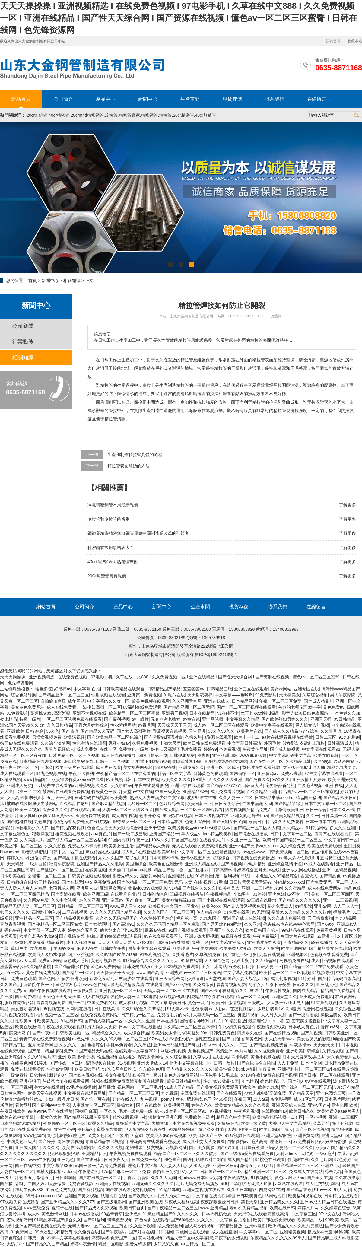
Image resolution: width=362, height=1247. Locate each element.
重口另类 (19, 948)
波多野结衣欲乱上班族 (304, 743)
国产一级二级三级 (130, 833)
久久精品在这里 (74, 803)
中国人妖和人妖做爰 (47, 1183)
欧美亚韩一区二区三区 (21, 845)
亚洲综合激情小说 (285, 863)
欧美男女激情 (164, 1032)
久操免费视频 (144, 743)
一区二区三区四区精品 (28, 894)
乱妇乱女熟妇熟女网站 (226, 761)
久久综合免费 (292, 845)
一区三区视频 (19, 1087)
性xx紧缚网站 (123, 725)
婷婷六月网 (308, 1207)
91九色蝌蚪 (349, 737)
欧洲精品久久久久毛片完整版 (295, 1225)
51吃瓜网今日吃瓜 (119, 1069)
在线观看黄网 (76, 1081)
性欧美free (25, 1020)
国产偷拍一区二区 (142, 900)
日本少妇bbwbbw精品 (20, 1123)
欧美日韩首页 (132, 1207)
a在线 (274, 870)
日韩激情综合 (155, 894)
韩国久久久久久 (15, 912)
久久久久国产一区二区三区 (168, 912)
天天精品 (15, 863)
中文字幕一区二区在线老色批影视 (208, 851)
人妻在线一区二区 (17, 1171)
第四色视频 (342, 1123)
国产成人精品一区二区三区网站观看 (189, 809)
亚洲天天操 (321, 719)
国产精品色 (330, 876)
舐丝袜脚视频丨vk (129, 1117)
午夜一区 (140, 839)
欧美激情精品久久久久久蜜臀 (242, 1105)
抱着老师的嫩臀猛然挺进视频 (114, 936)
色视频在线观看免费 (329, 954)
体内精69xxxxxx (289, 882)
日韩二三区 (325, 737)
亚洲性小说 (64, 1129)
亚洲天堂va (332, 1135)
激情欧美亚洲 (290, 809)
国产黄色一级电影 (240, 954)
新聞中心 (147, 99)
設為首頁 (333, 41)
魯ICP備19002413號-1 (216, 654)
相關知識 (71, 280)
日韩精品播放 (229, 1225)
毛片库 (49, 1057)
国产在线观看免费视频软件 (131, 1189)
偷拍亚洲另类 (165, 1171)
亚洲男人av (87, 888)
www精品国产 (36, 779)
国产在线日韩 (89, 1159)
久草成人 (201, 1057)
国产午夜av (43, 1032)
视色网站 (125, 1087)
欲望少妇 (61, 821)
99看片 (199, 779)
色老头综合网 (197, 821)
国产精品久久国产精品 (47, 1244)
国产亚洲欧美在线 (145, 1201)
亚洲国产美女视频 (81, 1195)
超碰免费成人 (280, 906)
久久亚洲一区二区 (243, 839)
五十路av (15, 972)
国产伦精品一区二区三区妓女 (55, 924)
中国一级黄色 (167, 791)
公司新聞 (23, 326)
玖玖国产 (350, 1165)
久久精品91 (266, 960)
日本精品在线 (170, 821)
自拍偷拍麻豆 (53, 701)
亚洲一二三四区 (343, 1117)
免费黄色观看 (23, 978)
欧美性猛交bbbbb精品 (235, 1069)
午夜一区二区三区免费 (280, 701)
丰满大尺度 (170, 743)
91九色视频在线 (51, 773)
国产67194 (227, 1147)
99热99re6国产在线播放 (50, 1111)
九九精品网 (345, 918)
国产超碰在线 (19, 821)
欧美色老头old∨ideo (38, 936)
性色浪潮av (201, 1008)
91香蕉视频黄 (324, 1002)
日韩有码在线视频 (91, 797)
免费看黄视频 (328, 930)
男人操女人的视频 (312, 725)
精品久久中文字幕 (233, 1117)
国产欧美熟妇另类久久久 (285, 719)
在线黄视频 (95, 870)
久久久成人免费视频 (286, 918)
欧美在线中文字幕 (17, 1117)
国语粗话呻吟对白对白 (201, 1020)
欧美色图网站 (293, 948)
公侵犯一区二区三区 (47, 876)
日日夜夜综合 (227, 803)
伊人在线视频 (95, 996)
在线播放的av (274, 1111)
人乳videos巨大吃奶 (294, 1153)
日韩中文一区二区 (66, 851)
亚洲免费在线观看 (93, 815)
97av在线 (158, 1038)
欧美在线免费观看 (324, 845)
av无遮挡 (260, 912)
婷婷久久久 (201, 1105)
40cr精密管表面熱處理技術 (112, 561)
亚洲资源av (267, 773)
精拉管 (186, 359)
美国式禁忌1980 (187, 761)
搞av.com (211, 1044)
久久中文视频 (63, 900)
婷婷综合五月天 (252, 870)
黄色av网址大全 (290, 1177)
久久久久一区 (72, 1044)
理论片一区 (280, 1141)
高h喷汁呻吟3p (46, 912)
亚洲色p (132, 1213)
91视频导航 (323, 972)
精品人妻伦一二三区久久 (290, 1147)
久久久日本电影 (241, 1189)
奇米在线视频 (70, 1141)
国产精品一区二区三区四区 (133, 1093)
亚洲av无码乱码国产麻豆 (176, 1044)
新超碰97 (58, 1075)
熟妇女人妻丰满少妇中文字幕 (157, 797)
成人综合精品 (136, 1032)
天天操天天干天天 (174, 725)
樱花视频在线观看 (72, 833)
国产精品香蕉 (299, 1189)
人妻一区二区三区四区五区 (127, 809)
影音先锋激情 (138, 1244)
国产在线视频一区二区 (100, 1177)
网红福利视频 (173, 1051)
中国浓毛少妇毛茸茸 (219, 1075)
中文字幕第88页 (58, 1165)
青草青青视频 (12, 924)
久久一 (312, 815)
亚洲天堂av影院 (276, 1135)
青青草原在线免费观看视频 (44, 1038)
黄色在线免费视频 (43, 972)
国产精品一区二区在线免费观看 (313, 966)
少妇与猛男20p (193, 1032)
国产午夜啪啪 (113, 1232)
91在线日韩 (71, 1020)
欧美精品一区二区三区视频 (284, 972)
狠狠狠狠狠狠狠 (64, 1153)
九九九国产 (210, 918)
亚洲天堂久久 (284, 996)
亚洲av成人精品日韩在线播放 (327, 1201)
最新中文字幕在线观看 (149, 948)
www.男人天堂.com (128, 906)
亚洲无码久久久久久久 (153, 1183)
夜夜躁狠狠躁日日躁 (220, 1201)
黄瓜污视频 (248, 1014)
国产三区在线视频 (312, 1129)
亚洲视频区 (297, 954)
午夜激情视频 (236, 1177)
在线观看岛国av (85, 809)
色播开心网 (149, 815)
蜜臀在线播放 (109, 1129)
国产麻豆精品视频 (108, 803)
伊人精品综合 (209, 912)
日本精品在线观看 (341, 1195)
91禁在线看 (191, 960)
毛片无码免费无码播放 (197, 1183)
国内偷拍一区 (242, 773)
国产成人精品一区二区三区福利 (76, 839)
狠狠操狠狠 (42, 833)
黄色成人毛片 (76, 960)
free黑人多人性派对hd (297, 857)
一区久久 (108, 1111)
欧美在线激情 (27, 1026)
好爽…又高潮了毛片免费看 (176, 749)
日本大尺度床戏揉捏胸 (303, 1057)
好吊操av (62, 689)
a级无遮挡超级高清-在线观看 (135, 984)
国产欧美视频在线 (86, 1075)
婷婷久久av (17, 857)
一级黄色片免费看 (28, 942)
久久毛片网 (321, 1159)
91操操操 (204, 876)
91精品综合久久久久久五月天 (150, 960)
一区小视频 (315, 1117)
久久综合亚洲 (347, 1008)
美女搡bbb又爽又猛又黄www (46, 815)
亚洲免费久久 (191, 767)
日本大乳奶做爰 (216, 1213)
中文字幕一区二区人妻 (45, 930)
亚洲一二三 (252, 888)
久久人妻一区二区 (235, 797)
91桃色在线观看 (270, 1159)
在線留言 (316, 99)
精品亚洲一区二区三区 (265, 1171)
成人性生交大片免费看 (204, 1141)
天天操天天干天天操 (115, 972)
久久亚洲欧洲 (142, 1225)
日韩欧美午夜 (113, 948)
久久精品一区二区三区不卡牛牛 (193, 1026)
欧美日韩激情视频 (228, 1002)
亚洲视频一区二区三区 (120, 990)
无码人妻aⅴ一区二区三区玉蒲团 (98, 1225)
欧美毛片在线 (249, 731)
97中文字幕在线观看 (323, 773)
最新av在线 (155, 930)
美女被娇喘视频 (25, 1008)
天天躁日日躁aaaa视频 (129, 870)
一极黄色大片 (49, 1117)
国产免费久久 (257, 779)
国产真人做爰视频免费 (244, 906)
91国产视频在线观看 (188, 930)
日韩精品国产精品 (164, 689)
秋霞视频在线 (113, 1195)
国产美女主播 (319, 1177)
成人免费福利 (170, 1225)
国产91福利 (94, 1219)
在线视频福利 (242, 1008)
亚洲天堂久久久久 (226, 930)
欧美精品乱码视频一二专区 (277, 1117)
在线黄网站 (345, 996)
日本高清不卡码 (164, 857)
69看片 (256, 990)
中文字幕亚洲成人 (228, 942)
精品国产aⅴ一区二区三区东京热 (308, 791)
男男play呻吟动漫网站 (334, 761)
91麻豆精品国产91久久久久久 (170, 1213)
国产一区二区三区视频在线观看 (246, 707)
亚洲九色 (65, 1159)
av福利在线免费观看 (142, 707)
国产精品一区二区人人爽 (256, 827)
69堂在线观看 (318, 1081)
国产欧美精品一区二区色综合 (114, 737)
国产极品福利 (12, 1183)
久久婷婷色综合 (335, 1207)
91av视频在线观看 (242, 1135)
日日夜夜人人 (116, 1159)
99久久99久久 (221, 731)
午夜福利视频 (246, 1111)
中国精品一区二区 (198, 1244)
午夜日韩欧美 (12, 1111)
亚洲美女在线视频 (112, 1183)
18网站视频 (275, 1195)
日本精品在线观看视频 (40, 761)
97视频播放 (221, 1111)
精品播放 (106, 1087)
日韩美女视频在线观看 (89, 876)
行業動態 (23, 342)
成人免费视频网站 (322, 1183)
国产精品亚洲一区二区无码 (189, 707)
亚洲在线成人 (216, 701)
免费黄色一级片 (133, 749)
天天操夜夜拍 (320, 918)
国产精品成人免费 (153, 845)
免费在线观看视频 (28, 1069)
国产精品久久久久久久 (299, 900)
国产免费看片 (27, 996)
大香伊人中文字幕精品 (289, 1123)
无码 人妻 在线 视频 (193, 882)
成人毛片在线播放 (138, 851)
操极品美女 (330, 1014)
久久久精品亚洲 (261, 791)
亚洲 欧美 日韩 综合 (25, 731)
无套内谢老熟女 (165, 719)
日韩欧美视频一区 (73, 1032)
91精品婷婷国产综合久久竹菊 (197, 1129)
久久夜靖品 (295, 888)
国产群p (295, 1081)
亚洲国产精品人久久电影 (100, 863)
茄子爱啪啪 (136, 857)
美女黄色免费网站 (28, 707)
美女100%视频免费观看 (176, 966)
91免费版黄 (203, 984)
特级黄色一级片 (106, 791)
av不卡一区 (298, 894)
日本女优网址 (97, 924)
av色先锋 (80, 1038)
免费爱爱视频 (80, 1183)
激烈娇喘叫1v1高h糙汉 (278, 1008)
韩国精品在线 (46, 882)
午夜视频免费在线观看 (130, 1153)
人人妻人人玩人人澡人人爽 (185, 1165)
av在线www (254, 851)
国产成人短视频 (285, 749)
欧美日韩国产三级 (205, 1135)
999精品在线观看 (297, 930)
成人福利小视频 (133, 1002)
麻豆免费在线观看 (197, 1093)
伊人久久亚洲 (342, 827)
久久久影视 (55, 845)
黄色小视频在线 (106, 960)
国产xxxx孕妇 (177, 984)
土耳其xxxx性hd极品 (260, 713)
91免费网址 (22, 1232)
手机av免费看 (119, 1044)
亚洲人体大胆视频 (201, 936)
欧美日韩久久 (301, 1111)
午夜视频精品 (218, 894)
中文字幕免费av (100, 882)
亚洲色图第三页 (331, 1093)
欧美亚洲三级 (95, 894)
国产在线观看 (229, 1093)
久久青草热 (330, 731)
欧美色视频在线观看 (151, 701)
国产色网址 (48, 978)
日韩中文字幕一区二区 (291, 833)
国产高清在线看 (66, 894)
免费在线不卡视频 (85, 845)
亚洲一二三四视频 (340, 900)
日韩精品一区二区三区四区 (82, 906)
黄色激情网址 (54, 1213)
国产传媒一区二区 (66, 1063)
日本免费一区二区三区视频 (74, 755)
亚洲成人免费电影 (316, 996)
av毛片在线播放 (81, 1087)
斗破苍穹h (52, 1081)
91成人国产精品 (179, 1087)
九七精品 (249, 1081)
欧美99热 (166, 851)
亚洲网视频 (212, 719)
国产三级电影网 (111, 1201)
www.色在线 (94, 984)
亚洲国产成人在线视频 (244, 918)
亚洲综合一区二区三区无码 (306, 1087)
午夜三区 (242, 1099)
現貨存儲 (232, 99)
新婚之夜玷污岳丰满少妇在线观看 (121, 978)
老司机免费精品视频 (249, 1207)
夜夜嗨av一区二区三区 (64, 1123)
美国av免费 (64, 948)
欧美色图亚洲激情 (166, 863)
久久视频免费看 (269, 1051)
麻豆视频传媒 (172, 996)
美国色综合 (136, 863)
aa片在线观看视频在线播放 (287, 737)
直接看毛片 (182, 954)
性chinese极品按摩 (221, 1081)
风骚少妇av (119, 743)
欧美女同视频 (326, 755)
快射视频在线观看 (108, 695)
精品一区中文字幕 (174, 773)
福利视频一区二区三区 (57, 1014)
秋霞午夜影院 (62, 863)
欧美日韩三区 (199, 803)
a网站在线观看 (289, 1183)
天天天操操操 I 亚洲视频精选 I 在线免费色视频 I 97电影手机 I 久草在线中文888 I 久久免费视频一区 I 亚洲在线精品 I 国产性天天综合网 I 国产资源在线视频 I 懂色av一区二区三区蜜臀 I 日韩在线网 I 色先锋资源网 (178, 18)
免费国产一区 (123, 1238)
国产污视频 (231, 863)
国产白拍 (230, 1038)
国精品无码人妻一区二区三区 (27, 906)
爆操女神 (125, 1105)
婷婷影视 (99, 1238)
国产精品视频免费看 (74, 918)
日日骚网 (164, 1232)
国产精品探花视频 (68, 827)
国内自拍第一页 (152, 755)
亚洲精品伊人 (94, 1153)
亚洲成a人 (330, 1165)
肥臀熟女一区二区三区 (134, 821)
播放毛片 (341, 912)
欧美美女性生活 (119, 845)
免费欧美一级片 (199, 1117)
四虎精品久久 (296, 942)
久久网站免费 (36, 900)
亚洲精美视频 (292, 1232)
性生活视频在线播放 (116, 1057)
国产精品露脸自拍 (71, 966)
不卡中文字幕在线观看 (68, 1238)
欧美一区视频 (27, 809)
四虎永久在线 (249, 1032)
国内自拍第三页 (242, 1129)
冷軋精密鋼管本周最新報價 (112, 505)
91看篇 (220, 882)
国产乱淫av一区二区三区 (59, 870)
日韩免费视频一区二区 (288, 851)
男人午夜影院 (342, 695)
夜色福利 (85, 1129)
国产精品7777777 (223, 785)
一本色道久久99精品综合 (274, 876)
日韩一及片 (224, 1063)
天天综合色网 (217, 960)
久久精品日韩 (298, 761)
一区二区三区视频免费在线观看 (72, 719)
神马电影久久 (235, 990)
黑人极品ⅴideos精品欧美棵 (206, 833)
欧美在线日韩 (282, 1207)
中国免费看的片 (102, 1002)
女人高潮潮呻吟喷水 (26, 797)
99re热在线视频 (177, 815)
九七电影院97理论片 (66, 1135)
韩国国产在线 (184, 839)
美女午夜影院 (117, 1075)
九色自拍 (42, 821)
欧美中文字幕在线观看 (272, 725)
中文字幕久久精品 (242, 719)
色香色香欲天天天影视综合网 (114, 827)
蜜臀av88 (329, 1026)
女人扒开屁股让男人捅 (304, 767)
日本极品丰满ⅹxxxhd (274, 797)
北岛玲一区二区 (142, 803)
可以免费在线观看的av (55, 785)
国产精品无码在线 (96, 1051)
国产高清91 (123, 924)
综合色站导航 (23, 695)
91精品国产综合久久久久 (192, 888)
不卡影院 (239, 1057)
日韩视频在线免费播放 (253, 857)
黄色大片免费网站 (181, 1075)
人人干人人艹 (346, 906)
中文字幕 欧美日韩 (168, 1002)
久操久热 (193, 737)
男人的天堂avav (280, 1038)
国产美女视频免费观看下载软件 (226, 1087)
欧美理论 (181, 948)
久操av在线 (228, 1123)
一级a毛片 (325, 1153)
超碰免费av (66, 1051)
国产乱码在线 (71, 936)
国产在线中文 (27, 1165)
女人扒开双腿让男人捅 (288, 1002)
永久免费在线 (86, 1232)
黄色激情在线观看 (89, 743)
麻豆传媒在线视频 (102, 851)
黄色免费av (334, 707)
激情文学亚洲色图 (165, 1117)
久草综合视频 (315, 695)
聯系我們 (274, 99)
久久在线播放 (347, 1177)
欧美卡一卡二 (246, 737)
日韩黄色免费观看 (210, 773)
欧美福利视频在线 (305, 1195)
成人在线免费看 (61, 707)
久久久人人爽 (163, 1177)
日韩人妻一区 (269, 966)
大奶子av (15, 1244)
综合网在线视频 (317, 1008)
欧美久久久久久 (176, 779)
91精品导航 (169, 1189)
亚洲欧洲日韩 (224, 755)
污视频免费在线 (294, 960)
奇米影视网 (280, 1099)
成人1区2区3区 (308, 1099)
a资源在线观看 (218, 737)
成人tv (34, 1213)
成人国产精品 (240, 1159)
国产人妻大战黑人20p (247, 978)
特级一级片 (29, 719)
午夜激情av (300, 1044)
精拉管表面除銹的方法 (128, 465)
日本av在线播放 (84, 1213)
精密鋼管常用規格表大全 (110, 547)
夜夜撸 (203, 755)
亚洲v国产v (318, 1105)
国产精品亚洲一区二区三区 (63, 695)
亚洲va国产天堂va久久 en (253, 845)
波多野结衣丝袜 (201, 797)
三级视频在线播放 (187, 894)
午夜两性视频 (278, 990)
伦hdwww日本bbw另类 (199, 1177)
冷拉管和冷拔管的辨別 (108, 519)
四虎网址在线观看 (192, 1232)
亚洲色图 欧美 (344, 1105)
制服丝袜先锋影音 (17, 1002)
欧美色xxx (211, 906)
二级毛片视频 (309, 785)
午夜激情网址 (59, 1069)
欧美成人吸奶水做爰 (47, 954)
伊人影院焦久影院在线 (145, 1129)
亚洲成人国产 (27, 1147)
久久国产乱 (10, 984)
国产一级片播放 (303, 1014)
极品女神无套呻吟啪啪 (328, 1232)
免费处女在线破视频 (91, 821)
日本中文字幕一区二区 (325, 803)
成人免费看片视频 (227, 791)
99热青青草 (112, 1213)
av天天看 (28, 960)
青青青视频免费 (231, 984)
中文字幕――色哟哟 (234, 695)
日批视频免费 (182, 755)
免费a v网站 (50, 960)
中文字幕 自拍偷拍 (233, 1219)
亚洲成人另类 (19, 785)
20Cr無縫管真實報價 (106, 575)
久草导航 (321, 1123)
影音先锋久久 (125, 876)
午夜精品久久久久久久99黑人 (278, 1238)
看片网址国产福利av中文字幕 (42, 1105)
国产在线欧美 (148, 1105)
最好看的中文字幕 (132, 1123)
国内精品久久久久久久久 (189, 1069)
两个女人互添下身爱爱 (269, 984)
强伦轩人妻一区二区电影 (133, 996)
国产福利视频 (116, 719)
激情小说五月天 (196, 857)
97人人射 (342, 1189)
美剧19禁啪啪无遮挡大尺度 (247, 1183)
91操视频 (126, 1063)
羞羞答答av (193, 689)
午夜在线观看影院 (151, 785)
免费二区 (200, 942)
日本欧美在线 (12, 876)
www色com (34, 1135)
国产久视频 (311, 1032)
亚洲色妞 (276, 894)
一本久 (46, 767)
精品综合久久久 (107, 1032)
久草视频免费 (208, 954)
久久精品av (293, 827)
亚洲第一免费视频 (144, 695)
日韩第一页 (34, 1238)
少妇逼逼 (195, 978)
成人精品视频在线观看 (332, 960)
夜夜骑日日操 (241, 966)
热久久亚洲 (89, 900)
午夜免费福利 (265, 936)
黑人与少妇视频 (199, 1225)
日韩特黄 (38, 1075)
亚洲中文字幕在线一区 (190, 1063)
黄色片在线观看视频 (261, 767)
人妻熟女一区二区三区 (93, 1105)
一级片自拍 (36, 863)
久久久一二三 (234, 1044)
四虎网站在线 (271, 1189)
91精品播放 (235, 1020)
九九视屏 (169, 1093)
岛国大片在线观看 (297, 936)
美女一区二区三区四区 (332, 894)
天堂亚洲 (197, 731)
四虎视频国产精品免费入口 (250, 809)
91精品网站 (317, 827)
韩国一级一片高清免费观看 (100, 1165)
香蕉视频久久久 (93, 785)
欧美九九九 (268, 1087)
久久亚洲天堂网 (187, 701)
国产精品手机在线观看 (74, 857)
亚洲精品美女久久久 (279, 1201)
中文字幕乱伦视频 (240, 972)
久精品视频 (332, 1051)
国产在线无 (72, 882)
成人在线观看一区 (17, 773)
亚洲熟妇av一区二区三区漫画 (193, 972)
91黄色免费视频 (61, 1189)
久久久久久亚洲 (139, 1020)
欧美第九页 (47, 1020)
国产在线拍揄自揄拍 (256, 1063)
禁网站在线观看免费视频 (66, 791)
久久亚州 (252, 924)
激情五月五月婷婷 (257, 1165)
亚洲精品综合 (195, 791)
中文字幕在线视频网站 (213, 1195)
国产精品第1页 (288, 803)
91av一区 (323, 1189)
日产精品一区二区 (138, 1014)
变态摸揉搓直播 (306, 1020)
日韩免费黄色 (222, 1032)
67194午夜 (250, 1075)
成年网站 (76, 701)
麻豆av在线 (87, 948)
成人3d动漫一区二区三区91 (181, 1111)
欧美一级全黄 (253, 1123)
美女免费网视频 (138, 767)
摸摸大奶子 (19, 1032)
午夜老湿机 (88, 1171)
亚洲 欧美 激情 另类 (76, 1057)
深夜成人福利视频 (181, 1201)
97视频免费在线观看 (19, 1201)
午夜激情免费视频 (269, 1026)
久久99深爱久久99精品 (143, 1008)
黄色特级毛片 (68, 984)
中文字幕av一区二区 (258, 1232)
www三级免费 (36, 1207)
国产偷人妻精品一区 (103, 1020)
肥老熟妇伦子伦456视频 (209, 1099)
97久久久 (281, 779)
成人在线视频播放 (118, 755)
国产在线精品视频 (281, 1032)
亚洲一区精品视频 (339, 870)
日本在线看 (167, 1020)
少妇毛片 (241, 894)
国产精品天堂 (301, 1093)
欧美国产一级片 (147, 1075)
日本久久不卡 (341, 809)
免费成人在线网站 (306, 1171)
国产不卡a (210, 990)
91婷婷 (259, 894)
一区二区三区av (316, 1069)
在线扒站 (220, 1057)
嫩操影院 (303, 906)
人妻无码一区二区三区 (214, 1014)
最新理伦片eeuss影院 (268, 1020)
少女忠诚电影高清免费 (265, 1093)
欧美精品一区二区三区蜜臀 (134, 713)
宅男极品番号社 (280, 785)
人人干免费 (287, 1063)
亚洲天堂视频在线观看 (204, 1189)
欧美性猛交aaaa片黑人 (338, 1111)
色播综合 (95, 1044)
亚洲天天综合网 (170, 978)
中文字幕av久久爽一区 (108, 701)
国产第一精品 (40, 1051)
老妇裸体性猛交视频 (144, 1147)
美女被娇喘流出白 (178, 900)
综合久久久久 (55, 809)
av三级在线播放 (261, 900)
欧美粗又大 (229, 888)
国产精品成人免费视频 (96, 1207)
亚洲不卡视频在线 (89, 713)
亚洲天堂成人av (152, 1063)
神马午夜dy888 (29, 1189)
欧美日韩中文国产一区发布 (173, 906)
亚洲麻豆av (112, 900)
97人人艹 (189, 1171)
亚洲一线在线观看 (187, 785)
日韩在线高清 (106, 1008)
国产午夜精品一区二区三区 (172, 1207)
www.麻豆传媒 (253, 755)
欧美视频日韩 (119, 779)
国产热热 (70, 731)
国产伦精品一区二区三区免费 (144, 882)
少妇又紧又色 (166, 1244)
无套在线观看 (271, 954)
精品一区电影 (110, 1244)
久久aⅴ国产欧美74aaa (117, 954)
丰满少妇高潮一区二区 (100, 707)
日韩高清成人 (340, 743)
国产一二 (76, 1002)
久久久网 (51, 1147)
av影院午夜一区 (38, 984)
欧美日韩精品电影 (184, 1081)
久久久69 (32, 1057)
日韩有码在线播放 (173, 942)
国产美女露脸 (201, 1147)
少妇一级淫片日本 (61, 1099)
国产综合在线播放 (251, 833)
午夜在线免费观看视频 (64, 1026)
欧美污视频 (74, 737)
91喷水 (40, 1063)
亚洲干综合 (154, 827)
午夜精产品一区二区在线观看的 (125, 773)
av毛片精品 (255, 863)
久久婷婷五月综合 (157, 918)
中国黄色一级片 (21, 1141)
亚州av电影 (255, 1225)
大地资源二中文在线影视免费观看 (183, 1123)
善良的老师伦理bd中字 (299, 707)
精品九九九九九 (342, 767)
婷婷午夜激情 (83, 1244)
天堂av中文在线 (138, 791)
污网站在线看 (79, 1008)
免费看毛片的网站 (174, 1014)
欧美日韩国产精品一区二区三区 (292, 839)
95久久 (52, 731)
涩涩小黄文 (40, 857)
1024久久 (160, 839)
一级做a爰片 (85, 990)
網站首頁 (21, 99)
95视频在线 (53, 1008)
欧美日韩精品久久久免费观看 (276, 821)
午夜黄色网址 (255, 749)
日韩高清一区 (334, 815)
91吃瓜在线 (174, 695)
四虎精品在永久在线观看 (210, 996)
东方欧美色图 (151, 1069)
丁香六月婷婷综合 (91, 725)
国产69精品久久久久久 (192, 1219)
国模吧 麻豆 (86, 1111)
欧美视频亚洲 (176, 1105)
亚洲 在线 (334, 785)
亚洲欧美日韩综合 (303, 1051)
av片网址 (243, 1051)
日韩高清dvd (223, 870)
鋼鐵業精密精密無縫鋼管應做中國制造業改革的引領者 (138, 533)
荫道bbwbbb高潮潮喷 (50, 713)
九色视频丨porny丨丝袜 (162, 1099)
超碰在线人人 (125, 1099)
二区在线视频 (74, 912)
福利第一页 (186, 918)
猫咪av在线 (165, 767)
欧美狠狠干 (40, 948)
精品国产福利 (308, 797)
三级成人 (255, 1002)
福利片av (273, 888)
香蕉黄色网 (251, 1038)
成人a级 (260, 1099)
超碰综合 (221, 857)
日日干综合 (316, 809)
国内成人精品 (305, 990)
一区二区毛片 (149, 1087)
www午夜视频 (42, 1159)
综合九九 (333, 1171)
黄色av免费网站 (105, 966)
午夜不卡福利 (81, 773)
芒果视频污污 (19, 1219)
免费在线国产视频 (280, 1075)
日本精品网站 (244, 701)
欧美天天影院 (266, 948)
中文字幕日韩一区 (341, 839)
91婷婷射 (307, 978)
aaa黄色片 (101, 833)
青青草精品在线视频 (104, 1141)
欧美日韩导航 (87, 1069)
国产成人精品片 (318, 701)
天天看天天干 (326, 1044)
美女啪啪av (121, 785)
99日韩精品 (344, 719)
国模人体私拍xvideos (56, 1171)
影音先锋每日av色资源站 (305, 713)
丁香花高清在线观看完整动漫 (152, 1141)
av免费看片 (304, 1141)
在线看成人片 (211, 839)
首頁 (32, 280)
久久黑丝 (142, 1044)
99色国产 (172, 1159)
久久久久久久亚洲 (225, 779)
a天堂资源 (215, 978)
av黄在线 (191, 719)
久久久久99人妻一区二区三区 (119, 1038)
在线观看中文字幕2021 (136, 1051)
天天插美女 (289, 695)
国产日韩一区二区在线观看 (324, 1075)
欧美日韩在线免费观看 (204, 743)
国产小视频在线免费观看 (221, 900)
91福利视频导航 (155, 954)
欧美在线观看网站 (79, 1147)
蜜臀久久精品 (100, 1123)
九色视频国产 (200, 1051)
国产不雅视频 (80, 954)
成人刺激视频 (283, 978)
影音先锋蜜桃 (34, 851)
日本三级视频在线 (211, 815)
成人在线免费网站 (324, 888)
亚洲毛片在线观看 (264, 942)
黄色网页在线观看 (152, 1219)
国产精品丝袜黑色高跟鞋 (87, 1117)
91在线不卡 (228, 713)
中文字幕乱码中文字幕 (290, 755)
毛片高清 (259, 1141)
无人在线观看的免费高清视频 (199, 845)
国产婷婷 (46, 1141)
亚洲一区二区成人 (223, 767)
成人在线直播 (224, 1232)
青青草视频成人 (59, 749)
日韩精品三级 (219, 689)
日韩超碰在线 (19, 882)
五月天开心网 (59, 797)
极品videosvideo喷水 (147, 888)
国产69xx (325, 924)
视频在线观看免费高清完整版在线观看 (128, 1081)
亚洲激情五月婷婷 (309, 779)
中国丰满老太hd (257, 803)
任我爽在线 (298, 1159)
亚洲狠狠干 (29, 1081)
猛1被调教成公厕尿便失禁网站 (28, 803)
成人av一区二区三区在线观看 (221, 725)
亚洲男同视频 (174, 713)
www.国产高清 (149, 972)
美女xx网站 (280, 689)
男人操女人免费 (102, 1026)
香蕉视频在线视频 (169, 731)
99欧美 (331, 1219)
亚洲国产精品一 (164, 833)
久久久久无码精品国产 (117, 918)
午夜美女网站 (204, 948)
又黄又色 (96, 1135)
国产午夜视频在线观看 (50, 990)
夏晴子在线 (62, 1207)
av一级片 (140, 719)
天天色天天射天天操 (62, 996)
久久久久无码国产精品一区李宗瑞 (168, 924)
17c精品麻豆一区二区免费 (126, 1171)
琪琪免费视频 (119, 1219)
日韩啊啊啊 (65, 1177)
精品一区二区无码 (252, 996)
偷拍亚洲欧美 (74, 978)
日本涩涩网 (311, 1063)
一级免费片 (17, 1075)
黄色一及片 (198, 1002)
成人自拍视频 (124, 815)
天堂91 (137, 1135)
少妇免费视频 (237, 1026)
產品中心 (105, 99)
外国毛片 (272, 743)
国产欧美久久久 (143, 1195)
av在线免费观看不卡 (163, 936)
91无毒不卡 (178, 1008)
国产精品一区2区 (78, 972)
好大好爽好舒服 (331, 1141)
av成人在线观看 (319, 863)
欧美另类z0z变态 (235, 948)
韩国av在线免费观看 (19, 743)
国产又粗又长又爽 (229, 821)
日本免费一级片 (146, 1159)
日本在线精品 (202, 713)
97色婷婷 (343, 1159)
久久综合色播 (178, 1057)
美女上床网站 (214, 966)
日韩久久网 (303, 984)
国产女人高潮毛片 (134, 731)
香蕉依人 (308, 876)
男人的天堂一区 (175, 1195)
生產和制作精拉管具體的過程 (134, 454)
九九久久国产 (110, 857)
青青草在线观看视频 (334, 833)
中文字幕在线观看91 (321, 749)
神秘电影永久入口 (32, 827)
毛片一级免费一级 (135, 1111)
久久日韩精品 (59, 725)
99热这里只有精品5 (53, 1232)
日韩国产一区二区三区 (221, 1171)
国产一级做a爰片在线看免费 (247, 1153)
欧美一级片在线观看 (74, 767)
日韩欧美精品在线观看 (123, 689)
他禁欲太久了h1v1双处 (121, 930)
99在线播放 (321, 942)
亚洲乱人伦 (326, 984)
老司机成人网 (61, 888)
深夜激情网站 (150, 1057)
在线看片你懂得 (125, 894)
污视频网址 (176, 1147)
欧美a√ (322, 1147)
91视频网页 (262, 1177)
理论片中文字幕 (142, 1165)
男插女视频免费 (47, 737)
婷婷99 (210, 749)
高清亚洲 (224, 1051)
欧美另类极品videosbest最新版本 (199, 827)
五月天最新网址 (42, 1044)
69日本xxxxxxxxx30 (44, 1195)
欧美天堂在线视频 (45, 1093)
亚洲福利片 (288, 1069)
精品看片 (55, 942)
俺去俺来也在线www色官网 (289, 924)
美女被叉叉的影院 (314, 1038)
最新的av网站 (153, 876)
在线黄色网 (21, 1063)
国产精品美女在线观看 (330, 948)
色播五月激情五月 (36, 1177)
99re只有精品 (347, 1087)
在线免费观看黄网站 (100, 1014)
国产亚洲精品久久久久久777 (67, 1201)
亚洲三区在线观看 (251, 689)
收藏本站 (355, 41)
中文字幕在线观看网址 (85, 1093)
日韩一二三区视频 (112, 761)
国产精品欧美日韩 (340, 797)
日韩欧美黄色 (249, 1195)
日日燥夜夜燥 (252, 1147)
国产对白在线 (141, 1232)
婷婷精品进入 (272, 1081)
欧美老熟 (118, 797)
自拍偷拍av (238, 1141)
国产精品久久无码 (97, 731)
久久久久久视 (110, 1147)
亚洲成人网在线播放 (301, 870)
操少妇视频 (341, 1129)
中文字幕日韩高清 (244, 743)
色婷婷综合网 (172, 803)
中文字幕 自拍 (87, 689)
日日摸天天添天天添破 (250, 882)
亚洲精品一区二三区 (34, 918)
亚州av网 (322, 906)
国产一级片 (117, 1135)
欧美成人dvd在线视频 (166, 1135)
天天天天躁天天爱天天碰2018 (126, 942)
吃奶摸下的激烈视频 (151, 761)
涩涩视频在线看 (100, 1063)
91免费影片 (266, 695)
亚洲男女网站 (112, 888)
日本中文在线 (146, 779)
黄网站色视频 (151, 1238)
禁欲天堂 (249, 1201)
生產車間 (190, 99)
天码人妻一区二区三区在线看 (171, 990)
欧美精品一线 (310, 1219)
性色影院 (43, 689)
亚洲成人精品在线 (202, 863)
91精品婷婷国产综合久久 (57, 1219)
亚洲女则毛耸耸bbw (249, 815)
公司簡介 (63, 99)
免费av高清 (291, 773)
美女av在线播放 (49, 1087)
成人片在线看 (108, 767)
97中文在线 (329, 1213)
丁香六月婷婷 (135, 1177)
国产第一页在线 (95, 1099)
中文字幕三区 (303, 1213)
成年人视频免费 (81, 942)
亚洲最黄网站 (306, 1135)
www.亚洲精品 (213, 1207)
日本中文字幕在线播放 (140, 1026)
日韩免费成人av (137, 966)
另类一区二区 (27, 791)
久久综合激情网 (55, 743)
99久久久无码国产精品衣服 (115, 912)
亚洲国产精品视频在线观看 (40, 1225)
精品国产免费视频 (337, 990)
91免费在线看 (237, 912)
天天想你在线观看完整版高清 (260, 1213)
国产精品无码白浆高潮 (339, 978)
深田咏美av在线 (79, 761)
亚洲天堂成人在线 (289, 1105)
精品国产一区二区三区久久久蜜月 (186, 1153)
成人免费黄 (86, 749)
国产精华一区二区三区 (297, 1165)
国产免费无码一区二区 (327, 882)
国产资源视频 (90, 1189)
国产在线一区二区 (266, 761)
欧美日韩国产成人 (262, 930)
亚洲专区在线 (306, 689)
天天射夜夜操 (200, 695)
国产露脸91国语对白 (163, 737)
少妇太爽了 (242, 960)
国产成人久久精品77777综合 (291, 731)
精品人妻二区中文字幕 (187, 1238)
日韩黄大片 (252, 785)
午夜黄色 (267, 1069)
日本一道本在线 (320, 821)
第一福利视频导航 (232, 876)
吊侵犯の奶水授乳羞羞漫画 (194, 1038)
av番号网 (146, 725)
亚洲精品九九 (180, 876)
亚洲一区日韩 (225, 1165)
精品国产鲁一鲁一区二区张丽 (181, 870)
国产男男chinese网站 (222, 924)
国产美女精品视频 (287, 815)
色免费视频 (229, 749)
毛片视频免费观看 (17, 1014)
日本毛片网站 (337, 1099)
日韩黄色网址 (12, 1093)
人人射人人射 (273, 1014)
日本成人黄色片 (303, 1026)
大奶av (220, 1008)
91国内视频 (119, 839)
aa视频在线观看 (236, 936)
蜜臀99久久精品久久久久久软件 (301, 912)
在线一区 (108, 749)
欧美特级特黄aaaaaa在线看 (78, 779)
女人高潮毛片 (32, 839)
